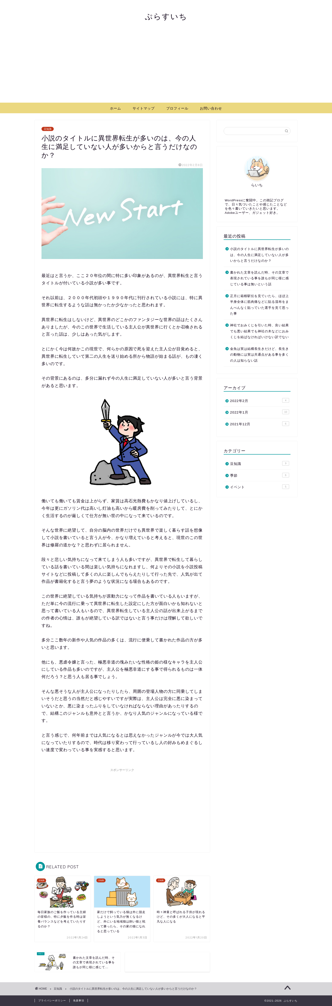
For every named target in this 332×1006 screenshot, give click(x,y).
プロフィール (177, 108)
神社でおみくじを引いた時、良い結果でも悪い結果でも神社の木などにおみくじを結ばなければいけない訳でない (259, 331)
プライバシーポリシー (52, 1000)
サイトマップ (144, 108)
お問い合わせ (211, 108)
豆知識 (47, 129)
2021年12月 (259, 423)
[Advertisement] (166, 68)
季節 (259, 475)
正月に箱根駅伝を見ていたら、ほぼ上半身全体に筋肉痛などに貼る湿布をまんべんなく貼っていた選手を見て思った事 (259, 304)
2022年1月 (259, 412)
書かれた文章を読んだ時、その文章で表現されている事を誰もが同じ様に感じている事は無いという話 (259, 278)
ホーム (115, 108)
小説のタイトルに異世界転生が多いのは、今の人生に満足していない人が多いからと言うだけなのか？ (259, 254)
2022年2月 (259, 400)
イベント (259, 486)
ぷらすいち (166, 16)
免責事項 (78, 1000)
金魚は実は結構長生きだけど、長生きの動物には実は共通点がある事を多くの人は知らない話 (259, 354)
